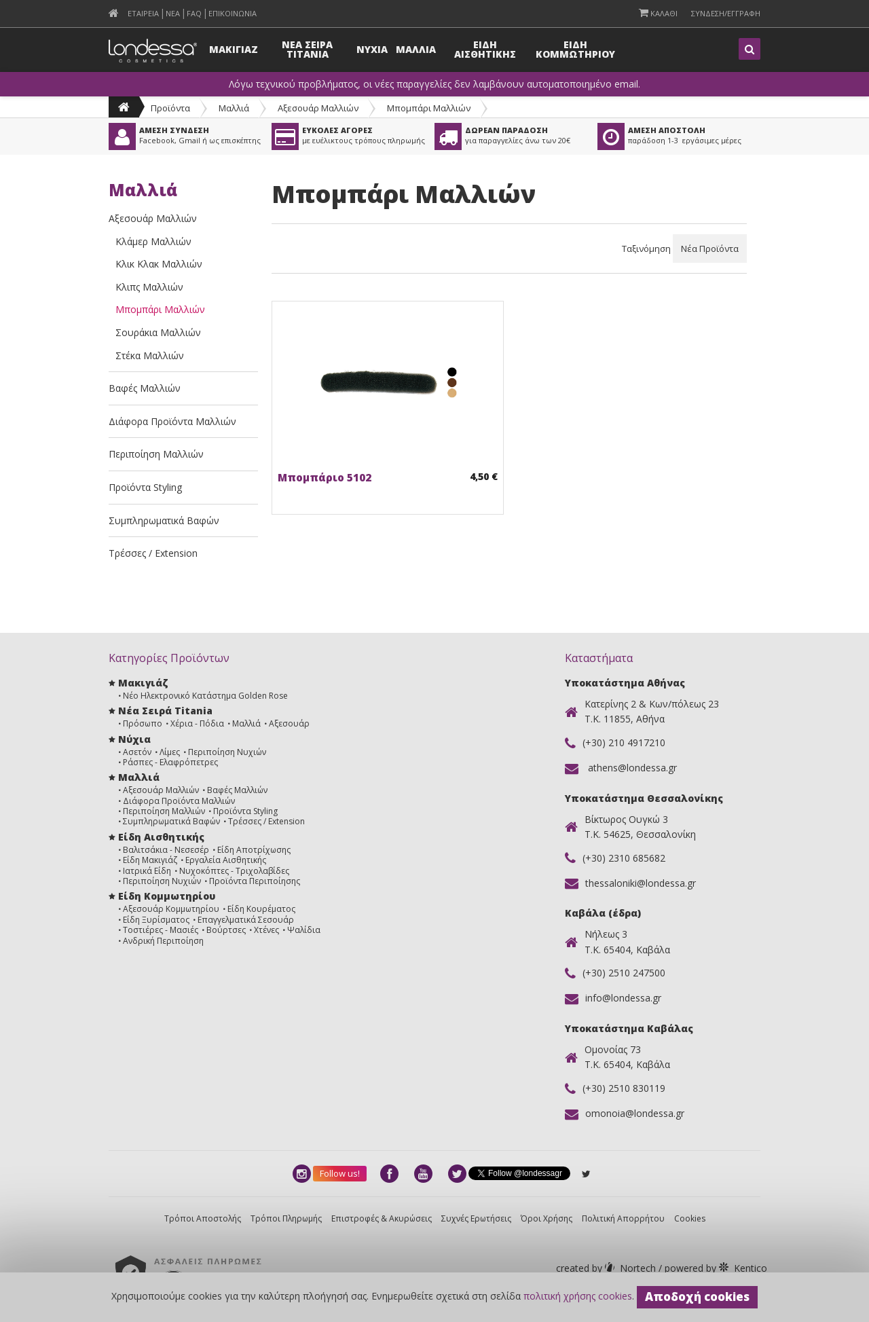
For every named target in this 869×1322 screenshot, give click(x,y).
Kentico (714, 1268)
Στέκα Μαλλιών (149, 355)
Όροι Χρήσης (546, 1218)
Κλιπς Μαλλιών (149, 286)
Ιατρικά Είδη (147, 871)
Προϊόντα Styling (145, 487)
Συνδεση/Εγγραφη (725, 13)
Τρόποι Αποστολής (202, 1218)
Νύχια (134, 739)
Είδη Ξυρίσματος (156, 919)
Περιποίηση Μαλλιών (156, 453)
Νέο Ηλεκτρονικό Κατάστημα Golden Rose (205, 695)
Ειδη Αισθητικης (485, 49)
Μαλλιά (234, 108)
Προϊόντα (170, 108)
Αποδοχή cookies (697, 1296)
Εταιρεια (143, 13)
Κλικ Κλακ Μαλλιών (158, 263)
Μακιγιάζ (143, 682)
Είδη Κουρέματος (261, 909)
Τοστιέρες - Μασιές (160, 930)
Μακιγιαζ (233, 49)
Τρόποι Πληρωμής (286, 1218)
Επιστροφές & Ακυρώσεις (381, 1218)
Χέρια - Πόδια (197, 723)
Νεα (173, 13)
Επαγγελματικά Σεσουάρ (246, 919)
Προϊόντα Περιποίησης (254, 881)
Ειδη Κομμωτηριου (575, 49)
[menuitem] (114, 13)
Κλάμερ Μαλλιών (153, 241)
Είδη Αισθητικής (161, 836)
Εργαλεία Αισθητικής (225, 860)
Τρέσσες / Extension (153, 553)
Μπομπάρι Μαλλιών (428, 108)
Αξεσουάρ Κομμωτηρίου (171, 909)
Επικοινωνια (232, 13)
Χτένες (266, 930)
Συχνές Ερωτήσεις (476, 1218)
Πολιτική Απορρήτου (623, 1218)
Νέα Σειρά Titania (165, 710)
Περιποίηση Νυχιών (227, 752)
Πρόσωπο (142, 723)
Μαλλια (416, 49)
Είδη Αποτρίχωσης (254, 850)
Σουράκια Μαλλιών (158, 332)
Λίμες (170, 752)
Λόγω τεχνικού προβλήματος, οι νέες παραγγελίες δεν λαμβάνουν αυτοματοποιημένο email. (434, 84)
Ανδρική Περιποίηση (163, 941)
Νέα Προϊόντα (710, 248)
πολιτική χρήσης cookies (577, 1295)
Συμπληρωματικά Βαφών (164, 520)
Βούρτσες (226, 930)
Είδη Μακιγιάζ (150, 860)
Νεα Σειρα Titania (307, 49)
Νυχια (372, 49)
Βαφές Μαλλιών (145, 388)
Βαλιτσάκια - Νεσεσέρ (166, 850)
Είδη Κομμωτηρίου (166, 895)
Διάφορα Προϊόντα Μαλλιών (172, 421)
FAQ (194, 13)
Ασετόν (137, 752)
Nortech (607, 1268)
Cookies (689, 1218)
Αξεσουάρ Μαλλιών (318, 108)
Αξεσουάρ (289, 723)
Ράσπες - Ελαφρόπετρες (170, 762)
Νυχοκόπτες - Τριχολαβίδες (234, 871)
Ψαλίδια (303, 930)
